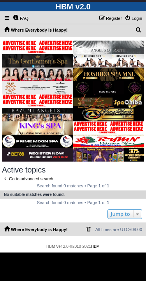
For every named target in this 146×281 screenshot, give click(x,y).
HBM (95, 246)
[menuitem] (20, 18)
